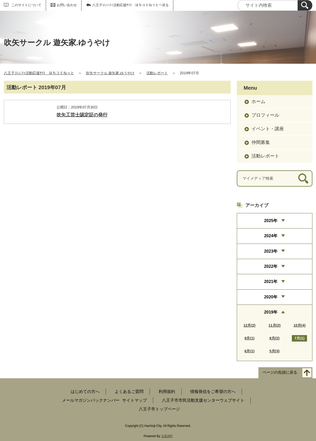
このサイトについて (26, 5)
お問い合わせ (67, 5)
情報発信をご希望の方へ (213, 391)
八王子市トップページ (159, 409)
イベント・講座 (267, 128)
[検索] (304, 5)
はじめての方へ (85, 391)
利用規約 (167, 391)
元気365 (167, 436)
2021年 (270, 281)
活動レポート (157, 73)
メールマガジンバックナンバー (91, 400)
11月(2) (274, 325)
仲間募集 (260, 142)
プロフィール (265, 115)
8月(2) (274, 338)
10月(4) (299, 325)
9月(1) (250, 338)
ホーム (258, 101)
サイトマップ (134, 400)
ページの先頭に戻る (280, 372)
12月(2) (249, 325)
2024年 (270, 236)
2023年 (270, 251)
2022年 (270, 266)
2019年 (270, 312)
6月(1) (250, 351)
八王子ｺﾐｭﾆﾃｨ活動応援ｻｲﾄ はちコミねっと (39, 73)
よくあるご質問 (129, 391)
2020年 (270, 297)
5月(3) (274, 351)
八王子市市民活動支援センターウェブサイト (203, 400)
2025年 (270, 220)
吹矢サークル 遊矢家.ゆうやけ (110, 73)
